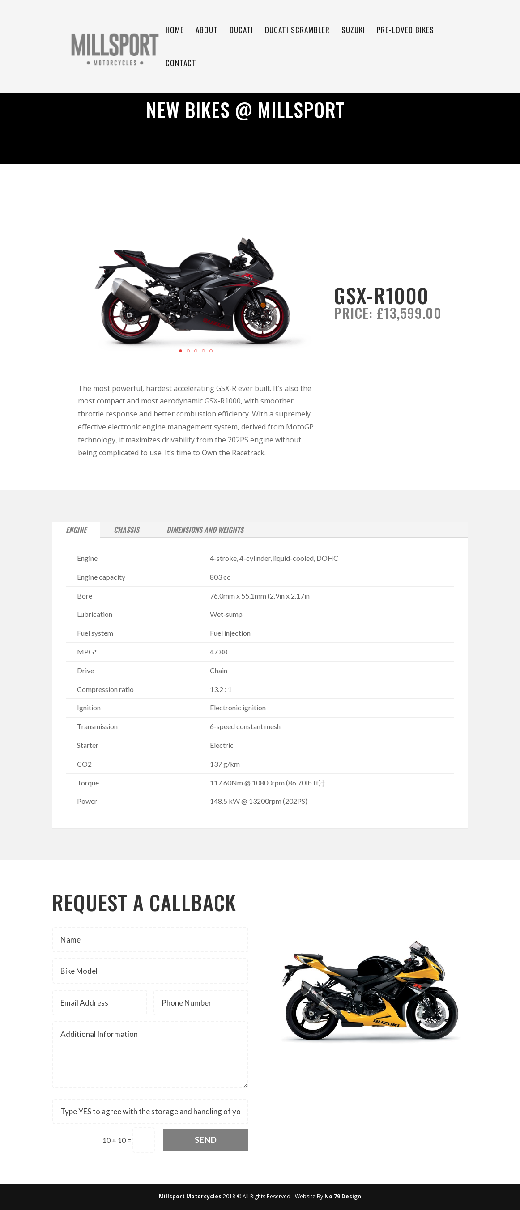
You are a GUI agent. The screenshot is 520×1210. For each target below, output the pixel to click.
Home (175, 31)
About (207, 31)
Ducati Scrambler (297, 31)
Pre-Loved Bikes (405, 31)
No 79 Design (342, 1196)
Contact (181, 64)
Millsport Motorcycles (190, 1196)
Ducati (241, 31)
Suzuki (353, 31)
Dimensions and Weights (204, 529)
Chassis (126, 529)
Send (206, 1140)
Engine (76, 529)
